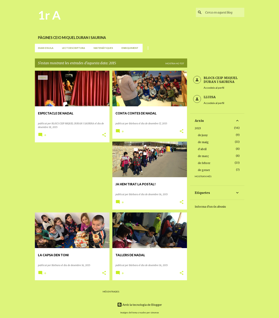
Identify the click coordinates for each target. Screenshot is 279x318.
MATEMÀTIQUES (103, 47)
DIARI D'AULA (45, 47)
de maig (203, 142)
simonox (155, 312)
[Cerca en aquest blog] (224, 12)
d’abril (202, 149)
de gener (204, 170)
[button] (104, 135)
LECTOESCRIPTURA (73, 47)
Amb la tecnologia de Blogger (139, 304)
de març (203, 156)
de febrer (204, 163)
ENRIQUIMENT (129, 47)
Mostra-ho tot (174, 63)
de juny (203, 135)
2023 (198, 128)
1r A (49, 15)
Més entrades (111, 291)
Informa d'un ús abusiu (210, 206)
